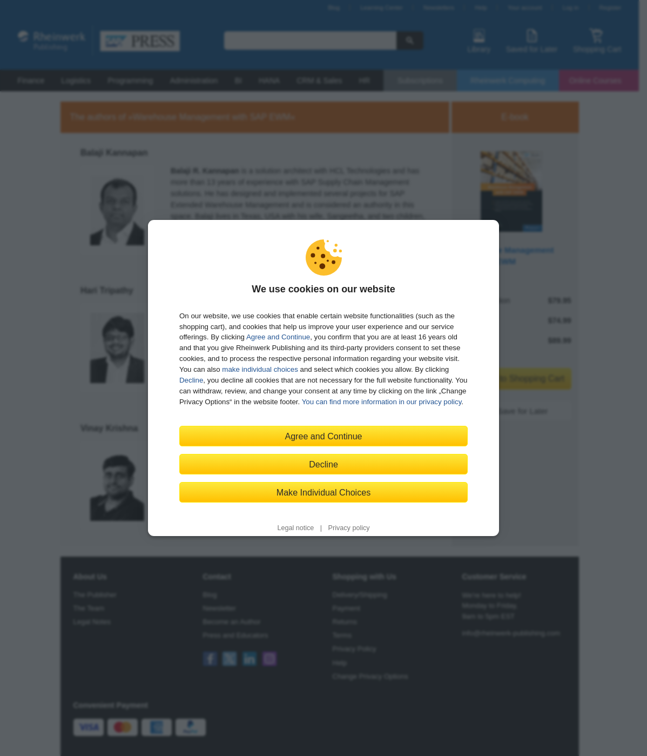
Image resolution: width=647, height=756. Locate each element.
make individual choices (260, 369)
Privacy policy (349, 528)
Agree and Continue (278, 337)
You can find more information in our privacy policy (382, 402)
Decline (191, 380)
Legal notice (295, 528)
